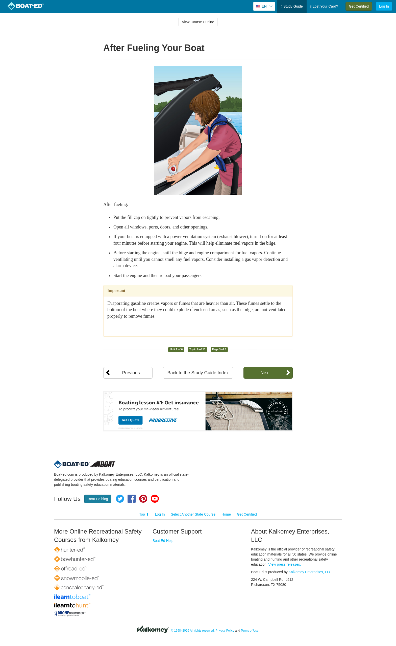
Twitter (120, 499)
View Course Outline (198, 22)
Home (226, 514)
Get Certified (359, 6)
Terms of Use (250, 630)
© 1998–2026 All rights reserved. (193, 630)
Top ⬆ (144, 514)
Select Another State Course (193, 514)
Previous (131, 372)
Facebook (132, 499)
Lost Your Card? (324, 6)
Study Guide (292, 6)
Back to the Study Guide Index (198, 372)
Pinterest (143, 499)
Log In (384, 6)
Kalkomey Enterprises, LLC (310, 572)
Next (265, 372)
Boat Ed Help (163, 541)
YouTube (155, 499)
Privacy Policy (224, 630)
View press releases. (284, 564)
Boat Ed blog (98, 499)
